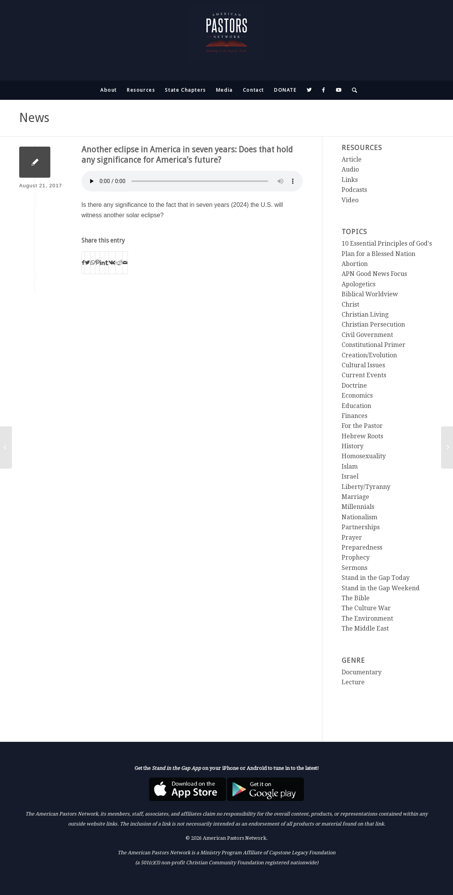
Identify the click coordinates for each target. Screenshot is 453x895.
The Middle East (365, 628)
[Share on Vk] (112, 262)
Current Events (364, 375)
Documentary (362, 672)
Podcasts (354, 189)
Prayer (352, 537)
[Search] (352, 90)
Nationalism (359, 517)
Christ (350, 304)
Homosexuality (364, 456)
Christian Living (365, 314)
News (34, 118)
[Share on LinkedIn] (102, 262)
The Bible (356, 598)
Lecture (353, 682)
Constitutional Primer (373, 344)
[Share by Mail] (125, 262)
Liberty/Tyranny (366, 486)
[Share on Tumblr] (106, 262)
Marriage (355, 496)
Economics (357, 395)
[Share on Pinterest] (97, 262)
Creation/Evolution (369, 355)
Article (352, 159)
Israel (350, 476)
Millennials (358, 506)
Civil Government (367, 335)
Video (350, 200)
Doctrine (354, 385)
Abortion (355, 264)
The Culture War (366, 608)
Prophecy (356, 557)
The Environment (367, 618)
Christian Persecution (373, 324)
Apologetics (358, 284)
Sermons (354, 567)
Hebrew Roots (362, 436)
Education (356, 406)
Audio (350, 169)
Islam (350, 466)
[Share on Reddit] (119, 262)
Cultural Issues (363, 365)
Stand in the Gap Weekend (381, 588)
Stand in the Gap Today (376, 577)
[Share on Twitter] (87, 262)
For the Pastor (362, 425)
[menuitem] (108, 90)
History (352, 446)
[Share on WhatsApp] (92, 262)
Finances (354, 415)
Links (350, 179)
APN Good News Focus (374, 273)
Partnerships (361, 527)
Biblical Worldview (370, 294)
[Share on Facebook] (83, 262)
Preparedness (362, 547)
